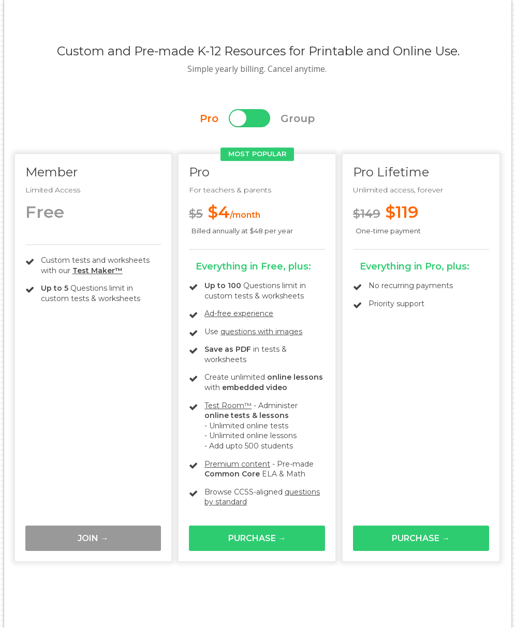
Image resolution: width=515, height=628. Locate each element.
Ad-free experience (238, 313)
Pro (209, 118)
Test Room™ (228, 405)
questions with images (261, 331)
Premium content (237, 464)
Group (298, 118)
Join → (93, 538)
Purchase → (257, 538)
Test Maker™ (97, 270)
